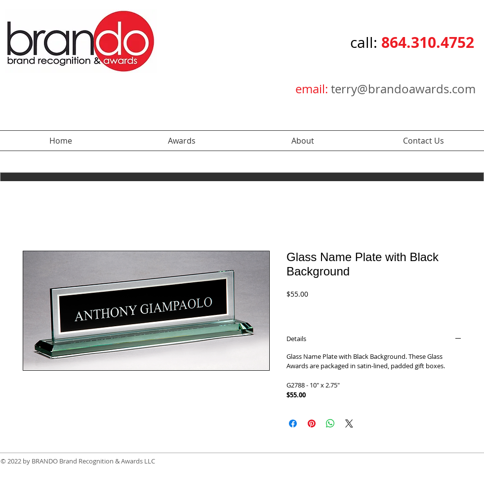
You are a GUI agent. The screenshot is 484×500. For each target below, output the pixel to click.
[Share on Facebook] (293, 423)
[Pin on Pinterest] (312, 423)
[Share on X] (349, 423)
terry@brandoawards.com (403, 89)
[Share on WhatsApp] (330, 423)
